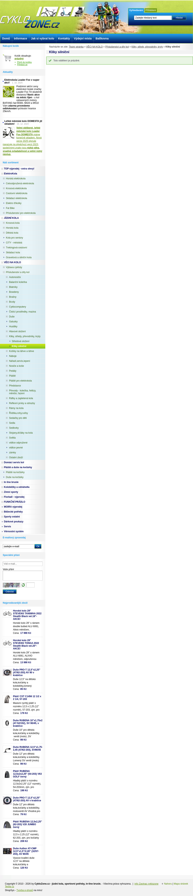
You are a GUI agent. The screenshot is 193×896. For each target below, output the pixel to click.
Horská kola (12, 227)
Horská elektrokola (15, 178)
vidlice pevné (16, 447)
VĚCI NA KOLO (94, 46)
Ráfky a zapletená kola (21, 398)
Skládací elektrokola (16, 198)
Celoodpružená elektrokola (20, 183)
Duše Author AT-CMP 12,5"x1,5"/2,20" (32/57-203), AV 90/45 (26, 851)
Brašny (12, 297)
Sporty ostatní (12, 516)
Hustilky (13, 326)
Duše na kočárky (14, 477)
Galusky (13, 321)
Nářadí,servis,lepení (19, 361)
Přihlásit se (22, 64)
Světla (12, 437)
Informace (20, 38)
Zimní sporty (11, 492)
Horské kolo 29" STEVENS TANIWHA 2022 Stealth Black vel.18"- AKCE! (27, 614)
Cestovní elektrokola (16, 193)
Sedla (12, 423)
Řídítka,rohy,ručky (18, 413)
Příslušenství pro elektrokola (21, 213)
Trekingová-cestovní (16, 247)
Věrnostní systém (14, 531)
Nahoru (168, 883)
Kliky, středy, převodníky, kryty (147, 46)
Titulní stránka (76, 46)
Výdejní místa (83, 38)
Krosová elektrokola (16, 188)
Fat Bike (10, 208)
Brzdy (12, 301)
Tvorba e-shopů (24, 890)
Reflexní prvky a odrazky (22, 403)
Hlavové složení (17, 331)
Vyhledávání (136, 10)
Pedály (12, 370)
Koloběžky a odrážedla (16, 487)
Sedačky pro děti (18, 418)
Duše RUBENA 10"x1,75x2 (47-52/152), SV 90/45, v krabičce (27, 723)
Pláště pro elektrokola (20, 380)
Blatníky (13, 287)
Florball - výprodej (14, 497)
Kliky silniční (19, 346)
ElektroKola (10, 173)
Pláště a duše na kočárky (18, 467)
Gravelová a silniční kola (19, 257)
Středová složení (20, 341)
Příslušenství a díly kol (117, 46)
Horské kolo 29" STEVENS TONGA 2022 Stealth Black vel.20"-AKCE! (26, 644)
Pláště (12, 375)
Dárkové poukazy (13, 521)
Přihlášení (151, 10)
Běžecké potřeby (13, 511)
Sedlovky (14, 427)
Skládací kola (13, 252)
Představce (15, 385)
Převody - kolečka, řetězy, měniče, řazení (22, 392)
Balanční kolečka (18, 282)
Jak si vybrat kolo (42, 38)
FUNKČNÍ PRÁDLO (14, 501)
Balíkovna (102, 38)
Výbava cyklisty (14, 267)
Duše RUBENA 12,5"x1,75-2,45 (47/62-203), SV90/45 (28, 748)
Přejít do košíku (24, 62)
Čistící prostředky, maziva (22, 311)
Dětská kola (12, 232)
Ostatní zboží (16, 457)
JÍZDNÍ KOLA (11, 218)
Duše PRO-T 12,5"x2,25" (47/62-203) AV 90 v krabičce (26, 672)
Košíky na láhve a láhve (21, 351)
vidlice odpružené (18, 442)
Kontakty (64, 38)
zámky (12, 452)
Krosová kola (12, 223)
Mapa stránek (181, 883)
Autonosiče (15, 277)
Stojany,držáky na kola (21, 432)
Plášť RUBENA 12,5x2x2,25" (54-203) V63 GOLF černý (27, 774)
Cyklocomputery (17, 306)
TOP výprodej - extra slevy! (19, 168)
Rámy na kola (16, 408)
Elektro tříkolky (13, 203)
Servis (7, 526)
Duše (12, 316)
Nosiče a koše (16, 366)
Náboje (13, 356)
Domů (6, 38)
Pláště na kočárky (15, 472)
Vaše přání (8, 569)
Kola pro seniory (14, 237)
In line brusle (11, 482)
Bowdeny (14, 292)
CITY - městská (14, 242)
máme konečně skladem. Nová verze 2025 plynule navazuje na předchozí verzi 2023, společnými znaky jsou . (22, 141)
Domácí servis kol (14, 462)
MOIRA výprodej (13, 506)
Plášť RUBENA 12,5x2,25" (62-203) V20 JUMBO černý (27, 824)
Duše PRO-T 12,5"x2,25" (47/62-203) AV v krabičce (27, 799)
